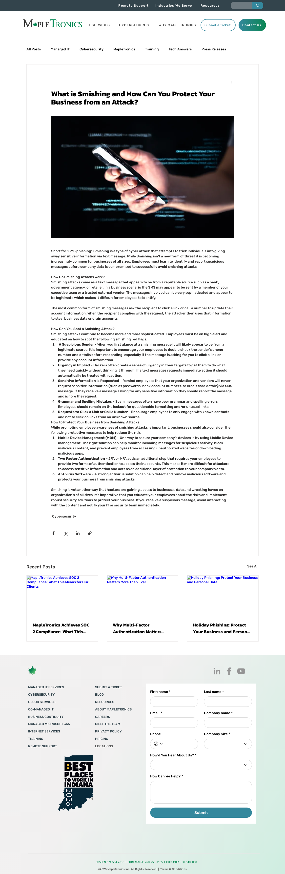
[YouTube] (241, 671)
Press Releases (214, 49)
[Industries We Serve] (174, 5)
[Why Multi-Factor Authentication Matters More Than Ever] (142, 596)
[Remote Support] (134, 5)
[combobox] (228, 744)
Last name (214, 691)
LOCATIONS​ (104, 746)
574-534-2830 (115, 862)
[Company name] (226, 723)
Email (156, 713)
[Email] (172, 723)
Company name (218, 713)
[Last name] (226, 702)
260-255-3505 (154, 862)
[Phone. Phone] (179, 744)
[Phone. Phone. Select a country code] (158, 744)
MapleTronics (124, 49)
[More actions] (231, 82)
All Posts (33, 49)
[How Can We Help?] (201, 792)
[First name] (172, 702)
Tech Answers (180, 49)
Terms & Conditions (173, 869)
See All (253, 566)
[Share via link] (89, 533)
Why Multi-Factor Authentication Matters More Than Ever (137, 628)
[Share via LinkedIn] (77, 533)
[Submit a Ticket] (218, 25)
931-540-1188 (189, 862)
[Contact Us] (252, 25)
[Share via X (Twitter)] (65, 533)
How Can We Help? (166, 776)
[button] (98, 25)
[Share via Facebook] (53, 533)
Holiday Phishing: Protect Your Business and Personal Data (222, 628)
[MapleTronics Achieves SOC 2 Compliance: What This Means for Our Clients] (62, 596)
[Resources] (210, 5)
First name (160, 691)
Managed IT (60, 49)
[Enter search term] (238, 6)
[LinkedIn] (217, 671)
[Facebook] (229, 671)
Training (152, 49)
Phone (155, 734)
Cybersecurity (91, 49)
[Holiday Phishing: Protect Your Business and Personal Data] (222, 596)
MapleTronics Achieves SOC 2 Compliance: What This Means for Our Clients (61, 628)
